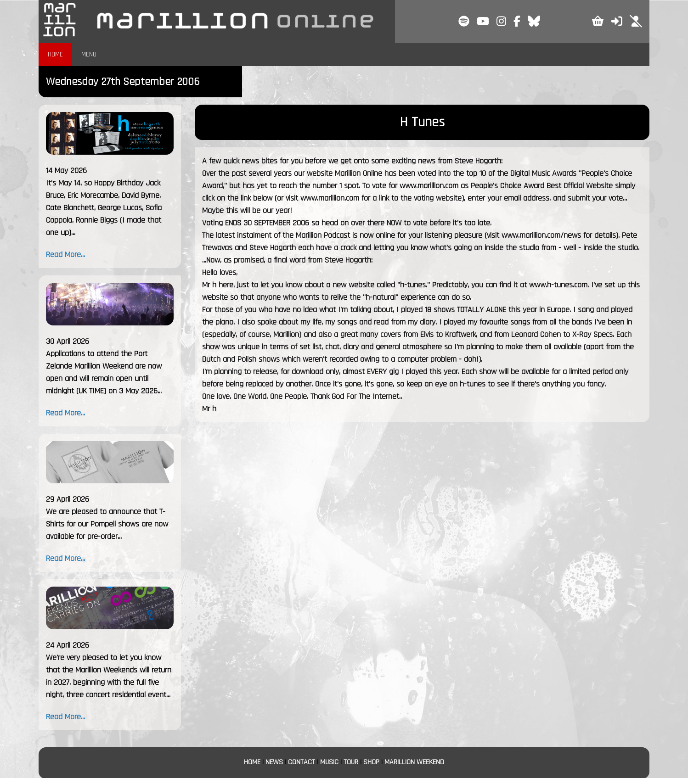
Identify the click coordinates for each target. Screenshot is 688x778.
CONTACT (301, 762)
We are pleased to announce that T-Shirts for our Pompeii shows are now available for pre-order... (107, 524)
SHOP (371, 762)
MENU (88, 54)
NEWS (274, 762)
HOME (55, 54)
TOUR (351, 762)
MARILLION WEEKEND (414, 762)
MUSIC (329, 762)
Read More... (65, 254)
